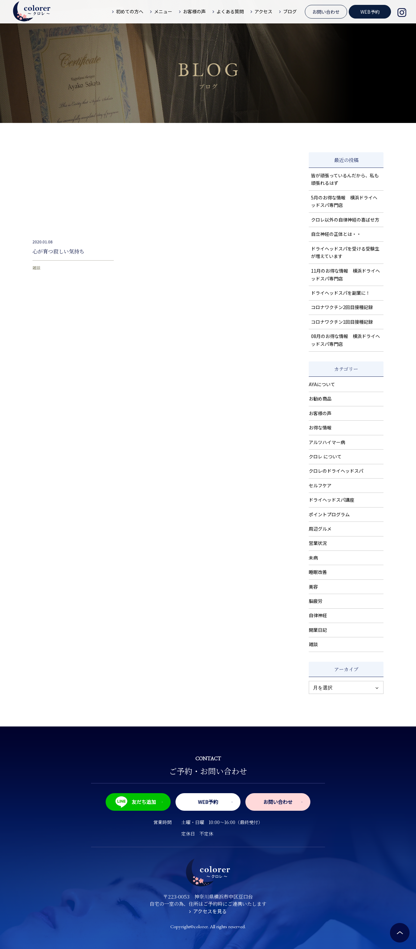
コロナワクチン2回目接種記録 (342, 307)
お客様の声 (320, 413)
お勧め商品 (320, 398)
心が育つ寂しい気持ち (58, 251)
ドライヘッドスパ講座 (331, 499)
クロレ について (325, 456)
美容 (313, 586)
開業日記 (318, 630)
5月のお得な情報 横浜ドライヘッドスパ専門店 (344, 201)
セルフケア (320, 485)
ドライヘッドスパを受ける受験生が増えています (345, 252)
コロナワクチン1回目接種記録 (342, 322)
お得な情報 (320, 427)
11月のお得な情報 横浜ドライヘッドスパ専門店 (345, 274)
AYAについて (322, 384)
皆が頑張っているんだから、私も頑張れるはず (345, 179)
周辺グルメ (320, 528)
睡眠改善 (318, 572)
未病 (313, 557)
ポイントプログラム (329, 514)
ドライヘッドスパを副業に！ (340, 293)
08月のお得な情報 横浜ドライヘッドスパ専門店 (345, 340)
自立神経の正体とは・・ (336, 234)
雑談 (36, 267)
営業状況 (318, 543)
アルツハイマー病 (327, 442)
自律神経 (318, 615)
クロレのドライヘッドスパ (336, 471)
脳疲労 (315, 601)
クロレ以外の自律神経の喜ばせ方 (345, 219)
